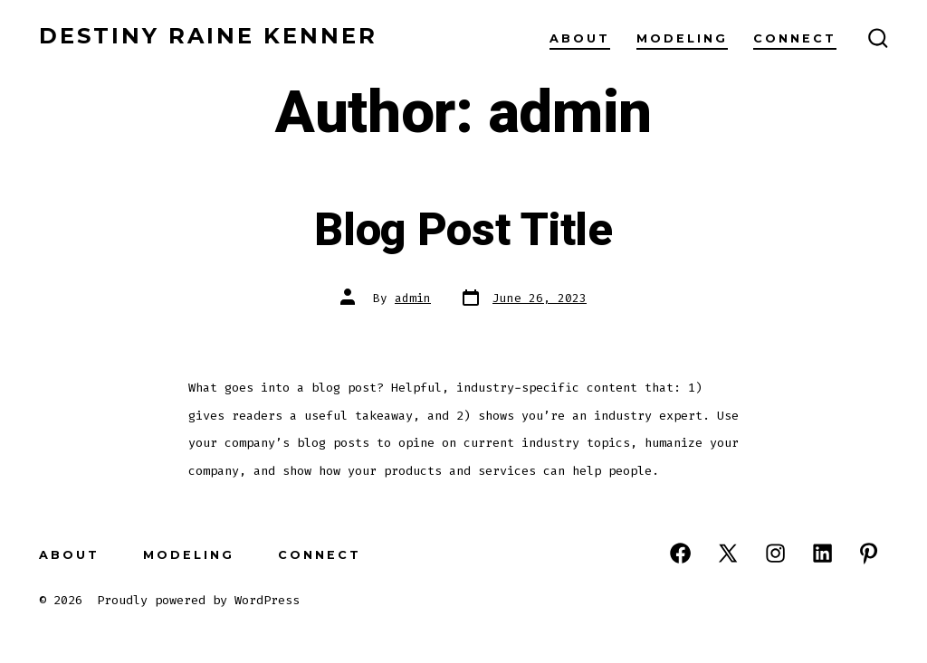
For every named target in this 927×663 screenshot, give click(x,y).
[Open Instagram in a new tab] (775, 553)
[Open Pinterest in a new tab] (868, 553)
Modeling (682, 38)
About (580, 38)
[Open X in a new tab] (728, 553)
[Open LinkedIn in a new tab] (822, 553)
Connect (794, 38)
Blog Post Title (463, 230)
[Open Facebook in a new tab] (680, 553)
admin (413, 298)
